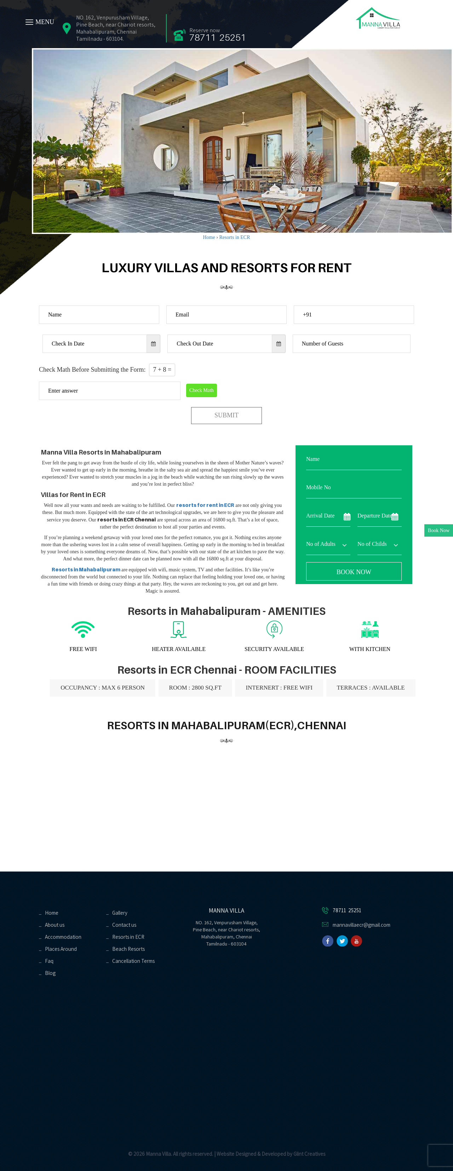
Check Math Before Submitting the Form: (107, 370)
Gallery (119, 912)
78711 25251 (217, 37)
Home (51, 912)
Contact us (124, 924)
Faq (49, 961)
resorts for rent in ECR (205, 505)
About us (54, 924)
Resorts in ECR (128, 936)
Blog (50, 973)
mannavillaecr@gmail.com (361, 924)
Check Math (201, 390)
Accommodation (63, 936)
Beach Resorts (128, 949)
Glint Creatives (309, 1153)
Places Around (61, 949)
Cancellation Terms (133, 961)
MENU (44, 21)
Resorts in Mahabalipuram (86, 569)
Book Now (438, 530)
